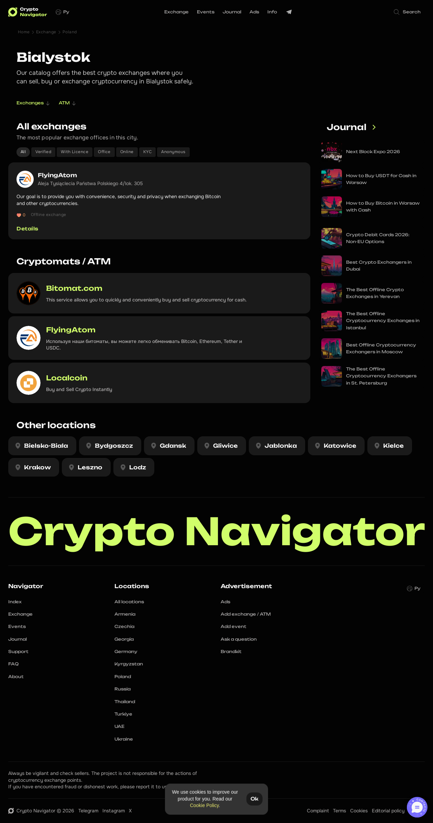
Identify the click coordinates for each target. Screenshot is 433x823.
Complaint (318, 811)
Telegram (88, 811)
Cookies (359, 811)
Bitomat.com (74, 288)
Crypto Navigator (216, 531)
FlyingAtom (58, 175)
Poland (70, 32)
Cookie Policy (204, 805)
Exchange (46, 32)
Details (27, 228)
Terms (339, 811)
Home (24, 32)
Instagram (113, 811)
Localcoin (67, 378)
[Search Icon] (407, 12)
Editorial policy (388, 811)
